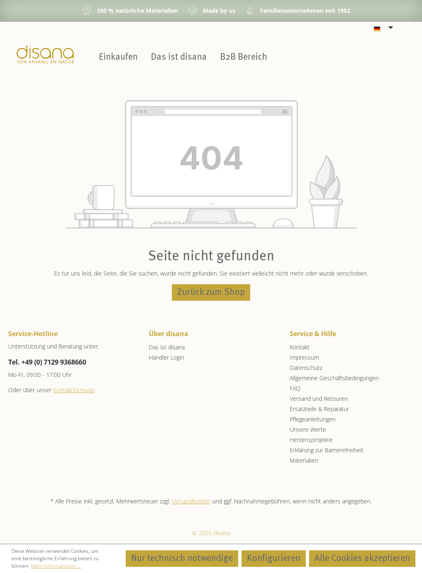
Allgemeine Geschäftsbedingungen (334, 378)
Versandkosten (191, 501)
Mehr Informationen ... (56, 565)
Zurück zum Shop (211, 292)
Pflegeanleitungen (312, 419)
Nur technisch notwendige (182, 558)
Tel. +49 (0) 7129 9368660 (47, 362)
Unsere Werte (308, 429)
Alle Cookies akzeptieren (362, 558)
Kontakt (299, 347)
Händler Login (166, 357)
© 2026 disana (211, 533)
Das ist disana (167, 347)
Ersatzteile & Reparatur (319, 409)
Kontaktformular (73, 390)
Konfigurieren (273, 558)
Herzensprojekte (311, 440)
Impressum (304, 357)
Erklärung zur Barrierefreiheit (326, 450)
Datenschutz (306, 368)
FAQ (295, 388)
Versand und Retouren (319, 398)
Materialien (304, 460)
